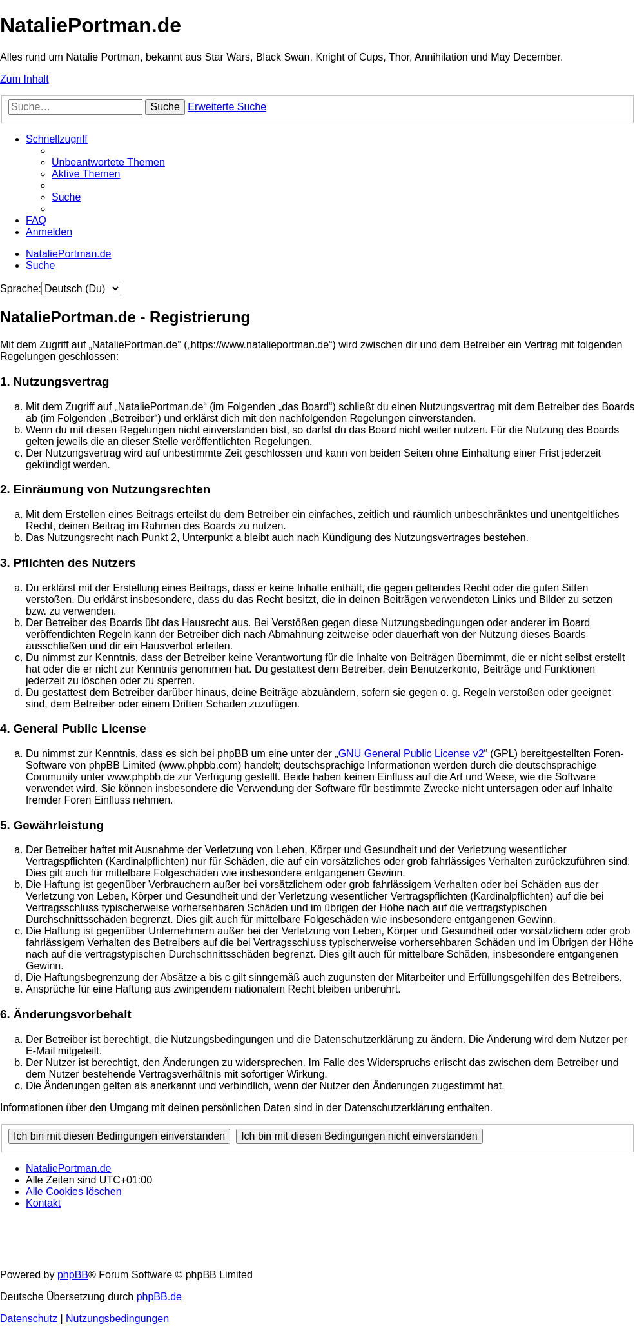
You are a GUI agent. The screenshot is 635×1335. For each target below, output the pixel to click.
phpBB (72, 1274)
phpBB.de (159, 1296)
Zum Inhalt (24, 79)
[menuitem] (108, 162)
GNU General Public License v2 (411, 753)
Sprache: (20, 288)
